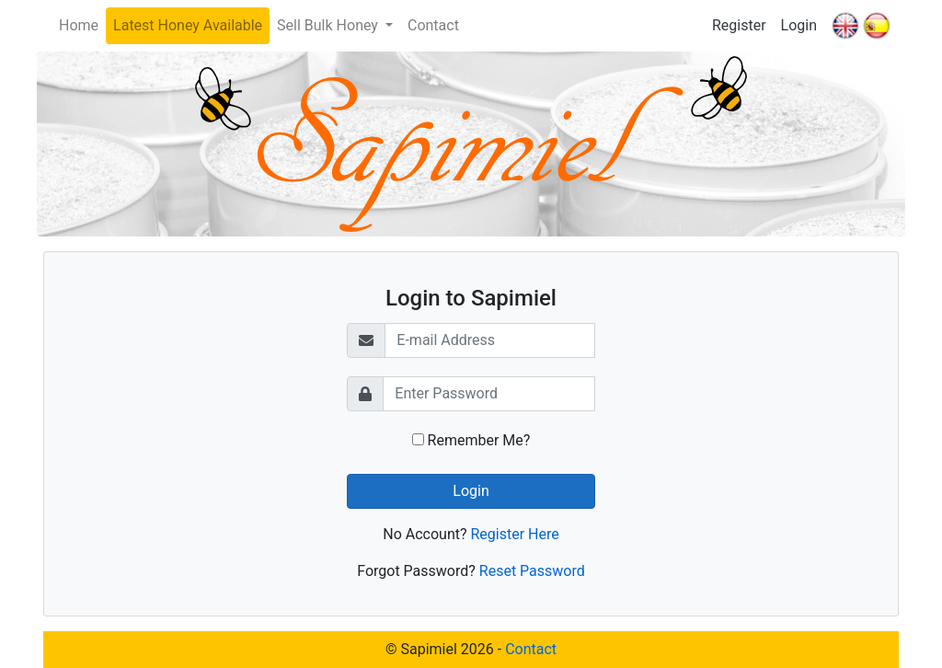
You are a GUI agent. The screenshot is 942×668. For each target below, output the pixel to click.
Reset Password (532, 571)
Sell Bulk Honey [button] (329, 25)
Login (799, 25)
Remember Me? (471, 440)
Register (739, 25)
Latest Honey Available (187, 25)
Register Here (514, 534)
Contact (433, 25)
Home (78, 25)
